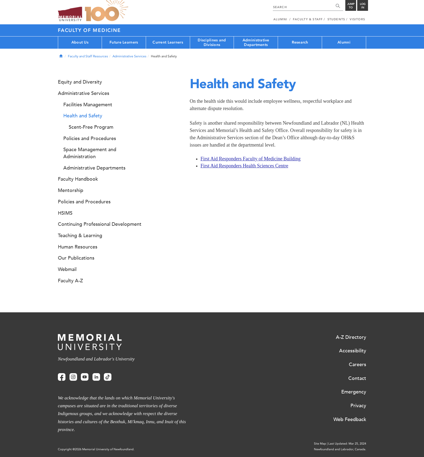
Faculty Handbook (78, 179)
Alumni (343, 42)
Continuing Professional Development (99, 224)
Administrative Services (129, 56)
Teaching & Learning (80, 236)
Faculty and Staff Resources (88, 56)
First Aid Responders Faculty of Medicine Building (251, 158)
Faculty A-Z (70, 281)
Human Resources (77, 247)
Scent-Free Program (91, 127)
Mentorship (70, 190)
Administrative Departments (256, 42)
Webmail (67, 269)
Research (300, 42)
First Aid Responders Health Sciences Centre (244, 165)
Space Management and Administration (89, 153)
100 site (107, 11)
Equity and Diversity (80, 82)
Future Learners (124, 42)
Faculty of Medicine (89, 30)
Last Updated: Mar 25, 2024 (347, 443)
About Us (79, 42)
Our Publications (76, 258)
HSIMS (65, 213)
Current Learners (168, 42)
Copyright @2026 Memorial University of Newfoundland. (96, 449)
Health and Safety (82, 116)
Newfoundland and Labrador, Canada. (340, 449)
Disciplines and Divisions (212, 42)
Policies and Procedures (89, 138)
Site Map (320, 443)
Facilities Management (87, 105)
